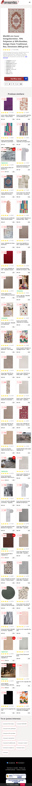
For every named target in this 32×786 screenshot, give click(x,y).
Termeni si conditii (12, 768)
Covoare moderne (8, 748)
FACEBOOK (11, 763)
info (13, 119)
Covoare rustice (22, 743)
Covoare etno (20, 748)
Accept (23, 784)
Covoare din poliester (9, 728)
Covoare (5, 752)
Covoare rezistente (8, 738)
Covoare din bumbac (9, 733)
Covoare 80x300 (22, 724)
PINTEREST (20, 763)
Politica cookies (21, 770)
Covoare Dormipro (8, 724)
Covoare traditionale (9, 743)
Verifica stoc (19, 79)
